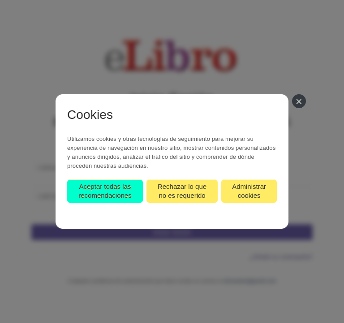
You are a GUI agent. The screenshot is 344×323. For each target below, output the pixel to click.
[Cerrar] (299, 101)
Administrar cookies (249, 191)
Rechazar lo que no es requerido (182, 191)
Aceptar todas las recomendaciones (104, 191)
